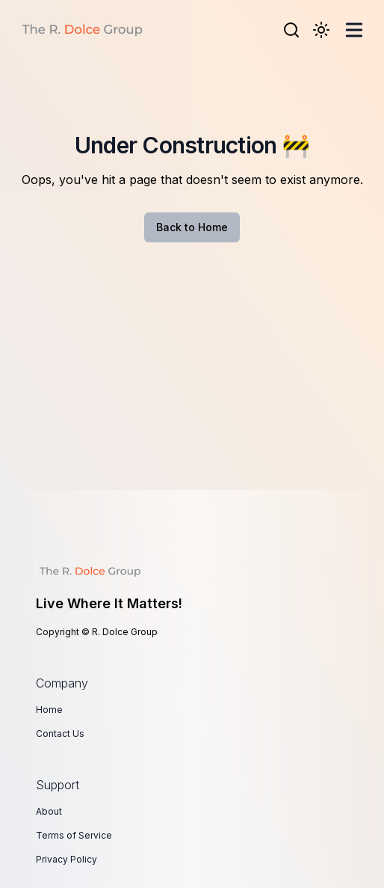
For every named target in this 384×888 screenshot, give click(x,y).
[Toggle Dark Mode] (321, 30)
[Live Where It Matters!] (192, 571)
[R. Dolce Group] (82, 29)
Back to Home (192, 227)
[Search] (291, 30)
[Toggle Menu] (354, 30)
